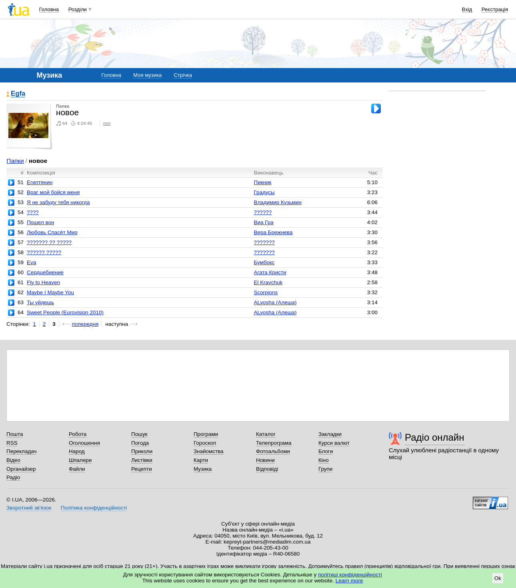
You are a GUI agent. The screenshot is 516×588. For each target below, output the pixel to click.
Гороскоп (205, 443)
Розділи (77, 9)
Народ (77, 451)
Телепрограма (274, 443)
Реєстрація (495, 9)
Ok (497, 578)
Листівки (141, 460)
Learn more (349, 581)
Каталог (266, 434)
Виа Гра (263, 222)
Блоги (325, 451)
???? (33, 212)
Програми (206, 434)
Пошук (139, 434)
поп (107, 123)
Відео (13, 460)
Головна (49, 9)
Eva (31, 262)
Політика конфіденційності (94, 508)
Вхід (467, 9)
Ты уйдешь (40, 302)
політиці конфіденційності (350, 575)
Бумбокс (264, 262)
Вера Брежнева (273, 232)
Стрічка (183, 75)
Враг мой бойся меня (53, 192)
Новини (265, 460)
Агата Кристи (270, 272)
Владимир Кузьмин (277, 202)
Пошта (14, 434)
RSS (12, 443)
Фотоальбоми (273, 451)
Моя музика (147, 75)
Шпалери (80, 460)
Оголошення (84, 443)
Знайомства (209, 451)
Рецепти (141, 469)
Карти (201, 460)
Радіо (13, 477)
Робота (77, 434)
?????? (263, 212)
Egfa (18, 93)
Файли (77, 469)
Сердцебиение (45, 272)
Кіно (323, 460)
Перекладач (21, 451)
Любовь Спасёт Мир (52, 232)
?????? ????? (44, 252)
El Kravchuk (268, 282)
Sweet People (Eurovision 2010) (65, 312)
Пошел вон (40, 222)
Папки (15, 160)
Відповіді (267, 469)
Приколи (141, 451)
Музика (203, 469)
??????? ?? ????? (49, 242)
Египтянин (39, 182)
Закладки (330, 434)
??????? (264, 242)
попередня (85, 324)
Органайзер (21, 469)
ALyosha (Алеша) (275, 302)
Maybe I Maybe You (50, 292)
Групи (325, 469)
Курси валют (334, 443)
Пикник (262, 182)
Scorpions (266, 292)
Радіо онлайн (434, 437)
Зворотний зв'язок (28, 508)
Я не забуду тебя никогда (58, 202)
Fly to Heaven (43, 282)
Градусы (264, 192)
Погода (140, 443)
